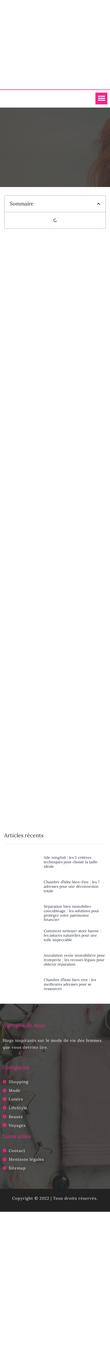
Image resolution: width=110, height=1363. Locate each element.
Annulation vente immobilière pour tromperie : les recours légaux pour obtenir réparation (74, 960)
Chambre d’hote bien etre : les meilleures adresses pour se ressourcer (70, 984)
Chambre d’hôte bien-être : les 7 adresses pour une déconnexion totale (71, 886)
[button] (101, 98)
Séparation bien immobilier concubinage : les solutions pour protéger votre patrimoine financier (71, 913)
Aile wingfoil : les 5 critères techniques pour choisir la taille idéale (71, 862)
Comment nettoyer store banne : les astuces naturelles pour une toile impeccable (72, 935)
